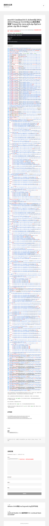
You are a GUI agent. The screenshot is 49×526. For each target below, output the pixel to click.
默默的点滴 (8, 5)
